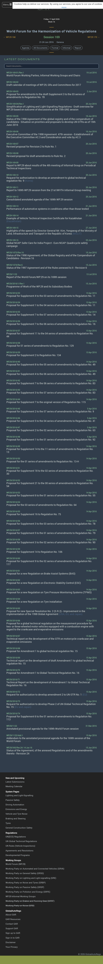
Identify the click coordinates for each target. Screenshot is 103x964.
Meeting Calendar (14, 786)
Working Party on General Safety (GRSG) (25, 873)
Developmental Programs (18, 855)
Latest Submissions (15, 781)
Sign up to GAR (13, 933)
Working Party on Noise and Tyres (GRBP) (26, 882)
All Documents (40, 47)
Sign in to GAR (12, 937)
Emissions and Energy (16, 809)
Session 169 (52, 37)
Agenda (25, 47)
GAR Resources (13, 919)
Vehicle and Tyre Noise (16, 813)
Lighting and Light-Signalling (19, 795)
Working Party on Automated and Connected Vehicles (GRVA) (35, 868)
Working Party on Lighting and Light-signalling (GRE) (31, 878)
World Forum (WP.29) (15, 864)
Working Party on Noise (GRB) (20, 905)
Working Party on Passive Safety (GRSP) (25, 887)
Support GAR (12, 928)
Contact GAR (12, 923)
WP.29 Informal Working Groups (21, 896)
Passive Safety (13, 800)
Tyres (8, 823)
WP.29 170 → (94, 37)
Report (78, 47)
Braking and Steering (16, 818)
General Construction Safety (19, 827)
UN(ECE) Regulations (16, 836)
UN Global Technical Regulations (21, 841)
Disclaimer (11, 942)
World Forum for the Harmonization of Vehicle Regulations (51, 31)
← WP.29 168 (9, 37)
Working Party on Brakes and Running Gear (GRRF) (30, 901)
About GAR (11, 914)
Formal (55, 47)
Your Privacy (12, 946)
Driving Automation (15, 804)
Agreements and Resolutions (19, 850)
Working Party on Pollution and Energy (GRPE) (28, 891)
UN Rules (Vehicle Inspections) (20, 845)
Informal (66, 47)
